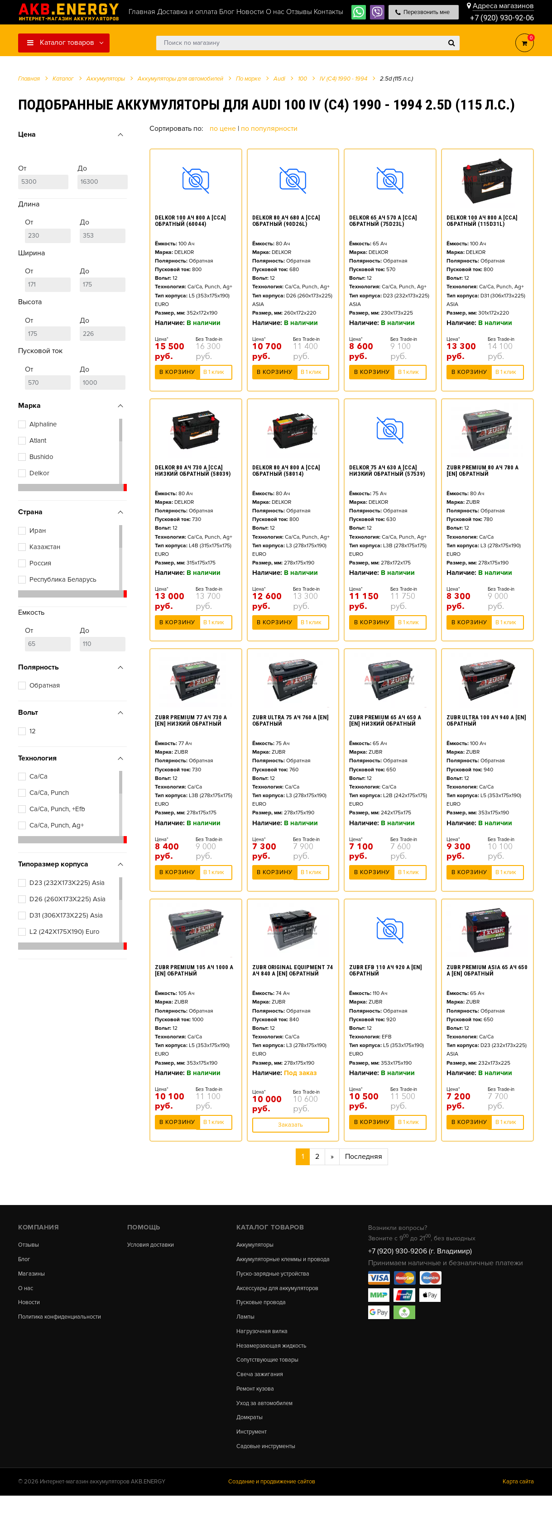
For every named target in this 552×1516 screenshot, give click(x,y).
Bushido (41, 457)
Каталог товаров (60, 42)
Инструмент (253, 1450)
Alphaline (43, 424)
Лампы (246, 1328)
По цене (224, 128)
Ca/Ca (38, 776)
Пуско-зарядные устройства (277, 1282)
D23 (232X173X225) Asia (67, 883)
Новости (30, 1306)
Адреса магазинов (503, 5)
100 (302, 78)
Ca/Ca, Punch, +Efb (57, 809)
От (43, 176)
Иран (37, 530)
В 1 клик (213, 374)
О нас (26, 1291)
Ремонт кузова (257, 1404)
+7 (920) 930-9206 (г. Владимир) (420, 1251)
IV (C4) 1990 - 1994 (343, 78)
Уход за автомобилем (268, 1420)
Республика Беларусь (62, 579)
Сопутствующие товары (271, 1373)
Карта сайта (518, 1502)
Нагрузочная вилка (264, 1343)
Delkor (39, 473)
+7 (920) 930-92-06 (499, 18)
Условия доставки (154, 1244)
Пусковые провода (264, 1312)
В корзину (177, 374)
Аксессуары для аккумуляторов (283, 1297)
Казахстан (44, 547)
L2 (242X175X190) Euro (64, 932)
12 (32, 731)
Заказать (290, 1125)
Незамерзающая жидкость (275, 1359)
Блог (25, 1260)
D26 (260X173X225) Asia (67, 899)
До (102, 176)
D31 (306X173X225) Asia (66, 915)
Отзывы (30, 1244)
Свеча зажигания (262, 1389)
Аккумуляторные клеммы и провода (276, 1263)
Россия (40, 563)
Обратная (44, 685)
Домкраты (251, 1435)
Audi (279, 78)
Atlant (37, 440)
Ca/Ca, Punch (49, 793)
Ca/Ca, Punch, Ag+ (56, 825)
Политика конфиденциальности (65, 1321)
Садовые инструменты (269, 1465)
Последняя (363, 1156)
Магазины (32, 1275)
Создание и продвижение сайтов (271, 1502)
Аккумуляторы (257, 1244)
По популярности (269, 128)
